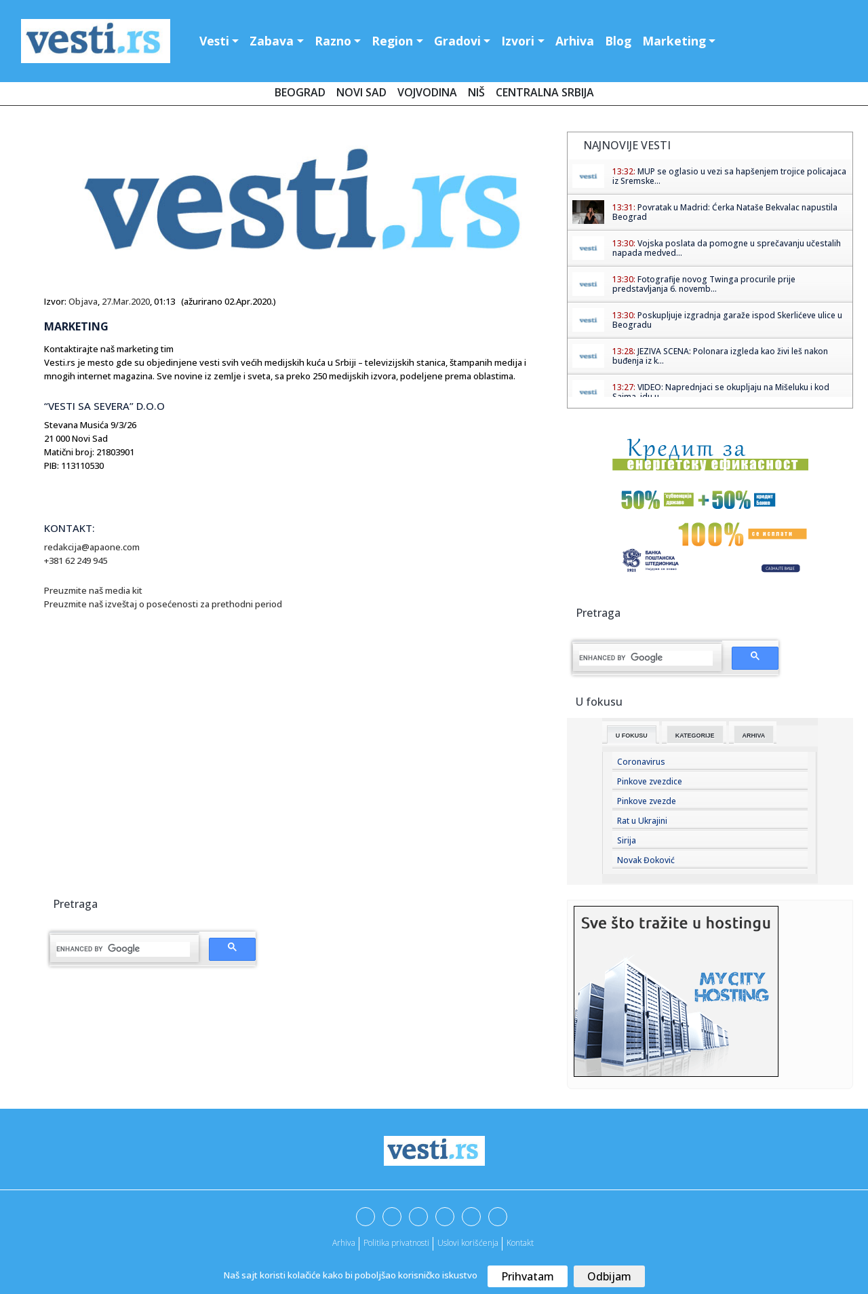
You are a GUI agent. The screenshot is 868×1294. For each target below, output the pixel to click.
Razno (333, 41)
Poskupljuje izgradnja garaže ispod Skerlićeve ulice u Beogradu (727, 319)
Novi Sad (361, 92)
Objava (83, 301)
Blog (618, 41)
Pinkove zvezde (646, 801)
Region (392, 41)
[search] (123, 949)
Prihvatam (527, 1276)
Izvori (517, 41)
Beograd (300, 92)
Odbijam (609, 1276)
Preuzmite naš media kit (94, 590)
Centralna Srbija (545, 92)
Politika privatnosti (396, 1243)
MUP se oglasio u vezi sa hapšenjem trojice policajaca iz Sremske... (729, 176)
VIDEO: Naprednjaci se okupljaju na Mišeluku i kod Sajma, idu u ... (720, 391)
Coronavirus (641, 761)
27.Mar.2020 (126, 301)
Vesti (214, 41)
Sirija (626, 840)
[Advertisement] (158, 787)
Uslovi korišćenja (467, 1243)
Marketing (674, 41)
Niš (476, 92)
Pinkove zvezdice (649, 781)
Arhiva (574, 41)
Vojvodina (427, 92)
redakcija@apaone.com (92, 547)
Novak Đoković (646, 860)
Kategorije (695, 735)
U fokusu (632, 735)
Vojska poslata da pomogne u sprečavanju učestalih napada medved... (726, 248)
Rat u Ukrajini (642, 820)
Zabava (272, 41)
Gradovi (457, 41)
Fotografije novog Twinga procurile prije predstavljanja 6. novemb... (703, 283)
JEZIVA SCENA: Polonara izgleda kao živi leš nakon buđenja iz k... (720, 355)
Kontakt (520, 1243)
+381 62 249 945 (75, 560)
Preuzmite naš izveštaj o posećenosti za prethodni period (164, 604)
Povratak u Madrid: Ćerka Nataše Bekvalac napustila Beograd (724, 212)
